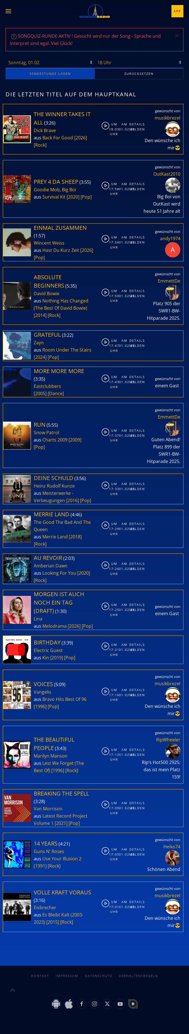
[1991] (40, 866)
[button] (8, 11)
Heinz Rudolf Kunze (54, 486)
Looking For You (59, 573)
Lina (38, 619)
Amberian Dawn (50, 566)
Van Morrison (48, 809)
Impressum (67, 970)
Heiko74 (171, 847)
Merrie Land (55, 537)
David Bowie (46, 293)
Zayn (39, 343)
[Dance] (56, 393)
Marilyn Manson (50, 756)
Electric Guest (48, 650)
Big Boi (69, 190)
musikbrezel (167, 118)
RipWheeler (168, 740)
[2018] (75, 537)
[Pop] (86, 197)
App (177, 11)
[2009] (75, 440)
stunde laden (50, 73)
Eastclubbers (47, 386)
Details (133, 124)
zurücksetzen (139, 73)
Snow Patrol (46, 432)
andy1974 (170, 238)
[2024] (40, 357)
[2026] (80, 138)
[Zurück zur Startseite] (94, 11)
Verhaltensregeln (138, 970)
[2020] (73, 197)
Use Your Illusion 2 (61, 859)
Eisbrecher (45, 907)
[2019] (56, 658)
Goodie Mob (47, 190)
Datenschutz (98, 970)
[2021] (61, 823)
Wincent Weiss (49, 243)
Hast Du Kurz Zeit (60, 250)
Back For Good (57, 138)
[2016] (72, 500)
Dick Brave (45, 130)
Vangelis (42, 692)
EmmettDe (169, 281)
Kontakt (40, 970)
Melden (133, 129)
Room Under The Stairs (66, 350)
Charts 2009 (54, 440)
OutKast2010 (166, 174)
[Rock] (40, 145)
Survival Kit (54, 197)
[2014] (40, 315)
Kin (45, 658)
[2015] (52, 922)
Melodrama (54, 626)
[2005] (40, 393)
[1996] (40, 706)
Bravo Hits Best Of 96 (64, 699)
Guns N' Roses (49, 851)
